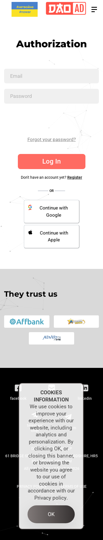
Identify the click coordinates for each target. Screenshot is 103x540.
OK (51, 514)
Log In (51, 161)
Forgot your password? (51, 139)
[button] (94, 9)
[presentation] (46, 120)
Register (74, 177)
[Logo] (66, 9)
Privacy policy (50, 498)
